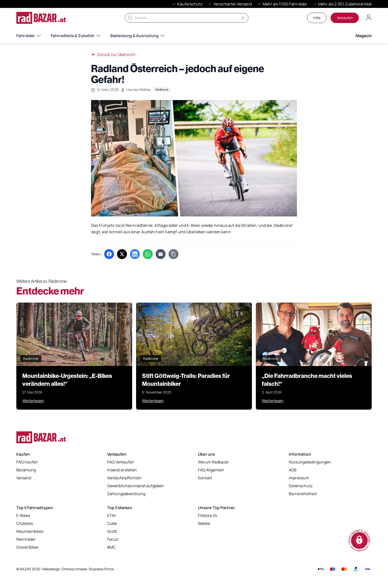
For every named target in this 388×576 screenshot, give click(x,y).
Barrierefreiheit (303, 494)
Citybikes (24, 523)
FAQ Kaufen (27, 462)
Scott (112, 531)
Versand (23, 478)
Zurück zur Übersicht (113, 54)
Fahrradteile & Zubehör (75, 35)
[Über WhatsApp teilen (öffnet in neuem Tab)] (148, 254)
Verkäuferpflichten (124, 478)
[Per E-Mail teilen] (161, 254)
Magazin (364, 35)
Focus (112, 539)
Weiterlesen (33, 400)
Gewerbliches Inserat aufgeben (135, 486)
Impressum (299, 478)
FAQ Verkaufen (120, 462)
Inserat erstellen (122, 470)
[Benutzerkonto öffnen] (369, 17)
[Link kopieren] (173, 254)
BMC (111, 547)
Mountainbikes (29, 531)
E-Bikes (23, 515)
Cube (112, 523)
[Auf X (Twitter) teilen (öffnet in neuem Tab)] (122, 254)
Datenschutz (301, 486)
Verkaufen (345, 17)
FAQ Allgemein (211, 470)
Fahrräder (28, 35)
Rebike (204, 523)
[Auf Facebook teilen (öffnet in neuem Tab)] (109, 254)
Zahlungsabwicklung (126, 494)
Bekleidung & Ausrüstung (137, 35)
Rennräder (26, 539)
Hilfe (316, 17)
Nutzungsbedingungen (310, 462)
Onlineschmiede (75, 569)
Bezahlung (26, 470)
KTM (111, 515)
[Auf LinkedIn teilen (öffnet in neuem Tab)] (135, 254)
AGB (292, 470)
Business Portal (101, 569)
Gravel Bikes (27, 547)
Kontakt (205, 478)
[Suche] (186, 18)
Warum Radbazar (213, 462)
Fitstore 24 (207, 515)
